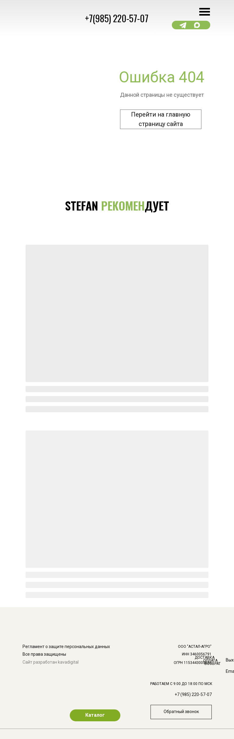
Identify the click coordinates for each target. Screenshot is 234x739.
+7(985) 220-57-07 (116, 18)
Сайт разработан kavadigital (51, 662)
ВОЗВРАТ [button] (212, 663)
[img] (217, 585)
